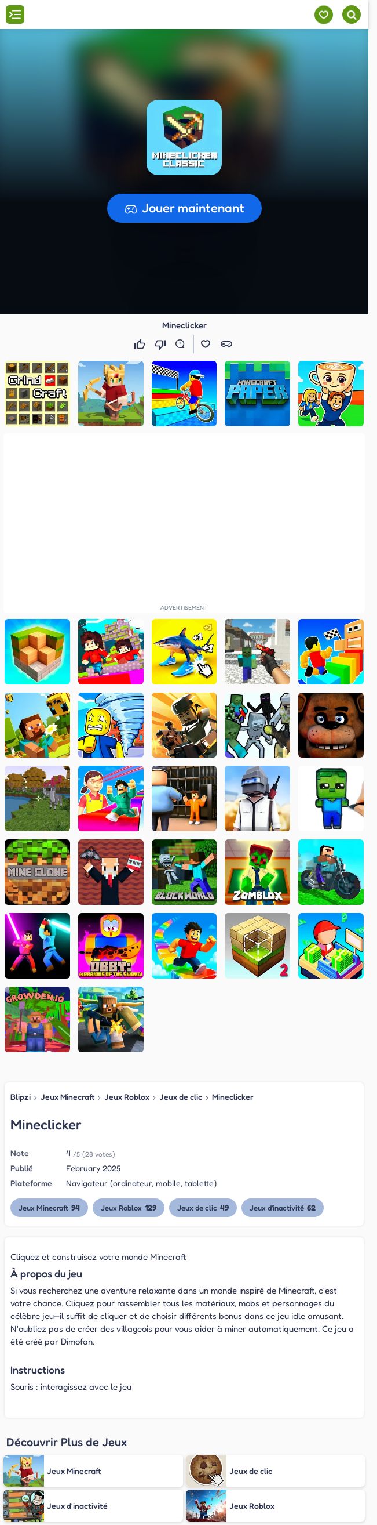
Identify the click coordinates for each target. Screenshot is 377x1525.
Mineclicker (233, 1097)
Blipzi (20, 1097)
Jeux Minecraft (67, 1097)
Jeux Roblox (126, 1097)
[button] (184, 137)
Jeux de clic (180, 1097)
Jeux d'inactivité (283, 1207)
